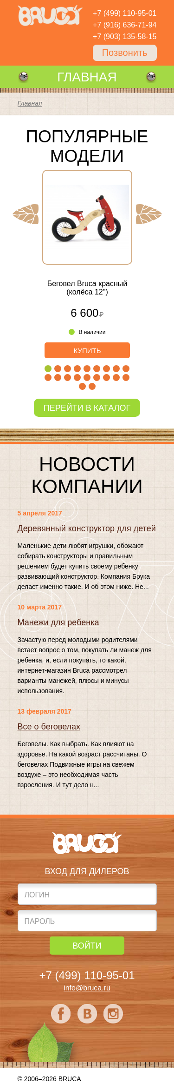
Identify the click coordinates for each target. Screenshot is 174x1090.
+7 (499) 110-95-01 (124, 13)
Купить (87, 350)
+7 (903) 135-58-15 (124, 36)
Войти (86, 945)
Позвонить (125, 52)
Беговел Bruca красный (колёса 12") (87, 288)
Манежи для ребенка (58, 622)
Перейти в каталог (87, 408)
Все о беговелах (49, 726)
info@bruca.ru (87, 988)
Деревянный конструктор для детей (87, 528)
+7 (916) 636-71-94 (124, 25)
